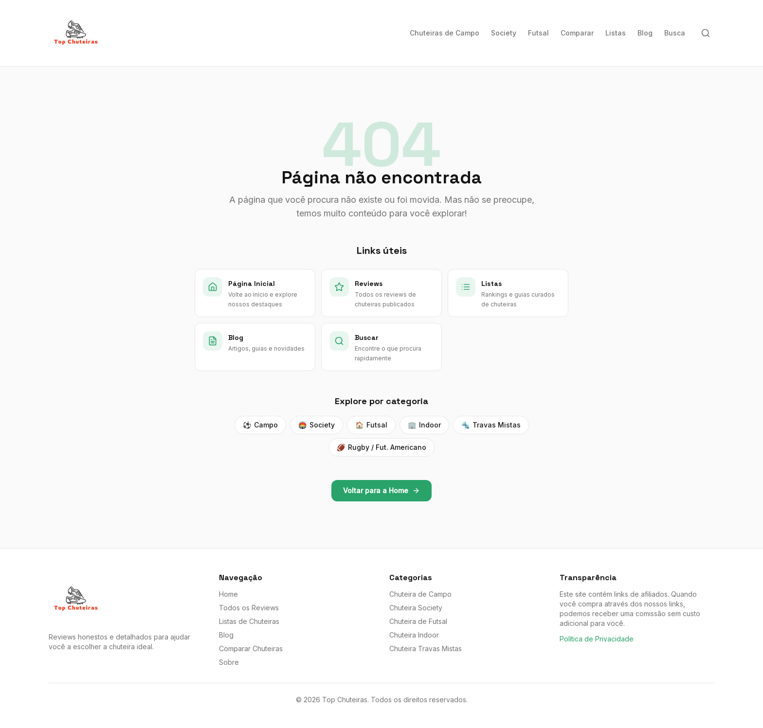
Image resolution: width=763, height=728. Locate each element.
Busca (674, 33)
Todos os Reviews (249, 608)
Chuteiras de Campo (444, 33)
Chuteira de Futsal (418, 621)
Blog (645, 33)
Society (503, 33)
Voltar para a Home (381, 490)
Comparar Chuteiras (251, 648)
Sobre (229, 662)
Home (228, 594)
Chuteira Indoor (414, 635)
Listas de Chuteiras (249, 621)
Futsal (538, 33)
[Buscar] (705, 33)
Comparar (577, 33)
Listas (615, 33)
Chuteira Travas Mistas (425, 648)
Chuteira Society (415, 608)
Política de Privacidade (597, 639)
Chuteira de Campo (420, 594)
